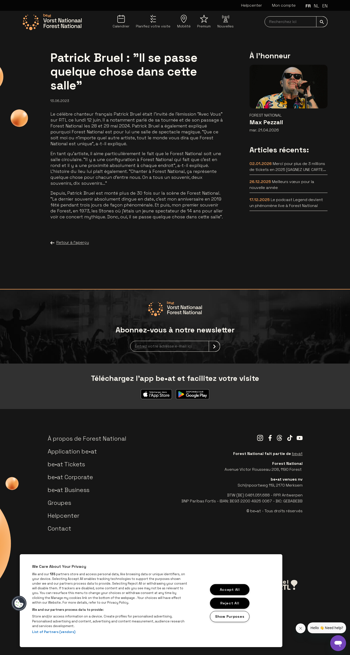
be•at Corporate (70, 477)
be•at (297, 453)
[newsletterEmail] (175, 346)
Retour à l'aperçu (69, 243)
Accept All (230, 589)
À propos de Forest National (87, 438)
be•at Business (68, 490)
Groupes (59, 503)
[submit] (322, 21)
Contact (59, 528)
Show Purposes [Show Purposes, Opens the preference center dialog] (229, 616)
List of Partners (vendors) (53, 632)
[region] (151, 600)
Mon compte (284, 5)
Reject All (229, 603)
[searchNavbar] (296, 21)
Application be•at (72, 451)
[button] (19, 603)
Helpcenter (251, 5)
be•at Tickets (66, 464)
